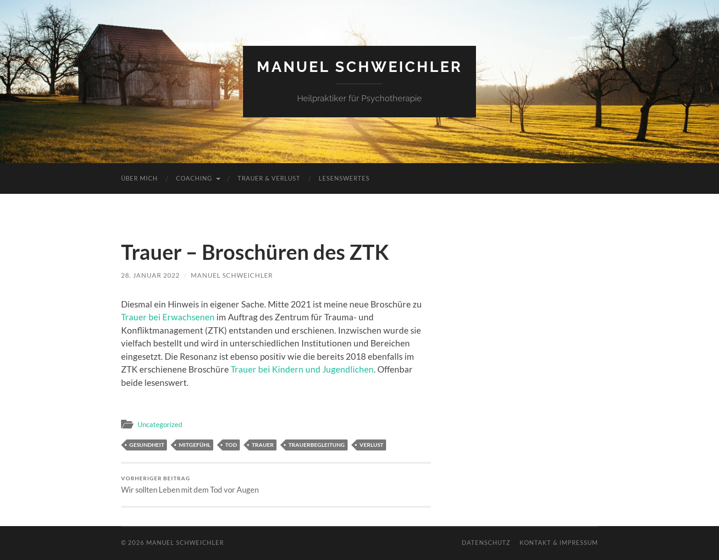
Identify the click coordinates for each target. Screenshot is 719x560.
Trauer (263, 444)
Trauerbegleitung (316, 444)
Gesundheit (146, 444)
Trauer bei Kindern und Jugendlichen (302, 369)
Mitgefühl (194, 444)
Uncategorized (160, 424)
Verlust (371, 444)
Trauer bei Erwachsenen (168, 317)
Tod (231, 444)
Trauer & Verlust (269, 178)
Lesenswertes (344, 178)
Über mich (139, 178)
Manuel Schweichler (359, 66)
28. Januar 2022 (150, 275)
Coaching (194, 178)
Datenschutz (486, 542)
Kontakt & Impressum (559, 542)
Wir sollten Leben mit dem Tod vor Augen (190, 484)
